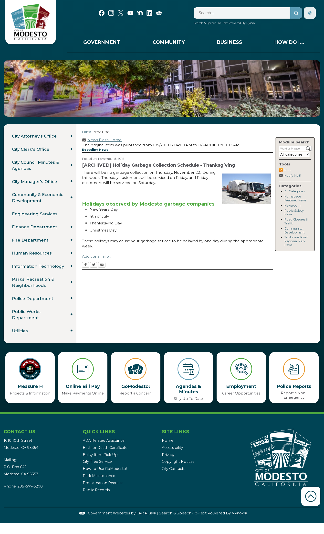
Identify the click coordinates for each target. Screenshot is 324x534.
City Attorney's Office (34, 136)
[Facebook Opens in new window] (85, 265)
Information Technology (38, 266)
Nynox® (239, 513)
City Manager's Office (34, 181)
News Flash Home (104, 140)
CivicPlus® (146, 513)
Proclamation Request (103, 483)
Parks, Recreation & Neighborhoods (33, 282)
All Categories (294, 191)
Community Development (294, 230)
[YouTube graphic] (130, 12)
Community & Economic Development (37, 197)
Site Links (175, 431)
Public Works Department (26, 314)
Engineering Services (34, 213)
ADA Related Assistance (104, 440)
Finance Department (34, 226)
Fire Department (30, 240)
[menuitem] (101, 43)
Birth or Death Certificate (105, 447)
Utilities (20, 330)
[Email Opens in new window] (101, 265)
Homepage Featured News (295, 198)
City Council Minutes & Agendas (35, 165)
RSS (287, 170)
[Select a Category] (294, 154)
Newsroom (292, 205)
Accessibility (172, 447)
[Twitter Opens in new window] (93, 265)
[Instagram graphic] (111, 12)
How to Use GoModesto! (105, 468)
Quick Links (99, 431)
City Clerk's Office (30, 149)
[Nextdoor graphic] (140, 12)
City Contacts (173, 468)
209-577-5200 (30, 486)
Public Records (96, 490)
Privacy (168, 455)
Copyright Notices (178, 461)
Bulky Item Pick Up (100, 455)
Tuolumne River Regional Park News (296, 241)
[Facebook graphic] (102, 12)
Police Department (32, 298)
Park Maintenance (99, 476)
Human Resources (32, 253)
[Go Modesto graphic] (159, 12)
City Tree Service (97, 461)
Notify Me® (292, 175)
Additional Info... (96, 256)
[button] (309, 88)
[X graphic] (121, 12)
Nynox (250, 23)
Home (86, 132)
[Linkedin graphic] (149, 12)
